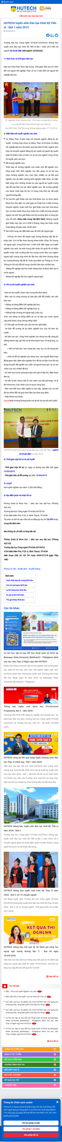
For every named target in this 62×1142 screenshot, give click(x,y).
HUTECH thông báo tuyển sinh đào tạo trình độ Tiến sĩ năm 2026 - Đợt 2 (31, 828)
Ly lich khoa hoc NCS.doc (16, 590)
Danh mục (7, 2)
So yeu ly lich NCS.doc (15, 595)
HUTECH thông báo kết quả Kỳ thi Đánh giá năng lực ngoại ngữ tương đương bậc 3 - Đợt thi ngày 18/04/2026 (31, 951)
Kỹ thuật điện (16, 51)
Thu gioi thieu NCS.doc (15, 600)
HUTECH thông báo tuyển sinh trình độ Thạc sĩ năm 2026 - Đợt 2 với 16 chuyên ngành (31, 892)
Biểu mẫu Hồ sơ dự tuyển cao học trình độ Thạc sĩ (28, 996)
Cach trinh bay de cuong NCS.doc (19, 580)
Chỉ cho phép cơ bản (31, 1123)
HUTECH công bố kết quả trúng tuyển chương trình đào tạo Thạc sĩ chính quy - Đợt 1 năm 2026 (31, 759)
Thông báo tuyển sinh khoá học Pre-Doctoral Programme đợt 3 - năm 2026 (31, 708)
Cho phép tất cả (31, 1135)
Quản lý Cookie (17, 1113)
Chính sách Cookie (11, 1116)
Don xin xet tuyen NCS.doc (16, 585)
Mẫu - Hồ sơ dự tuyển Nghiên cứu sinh (24, 991)
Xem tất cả (52, 976)
